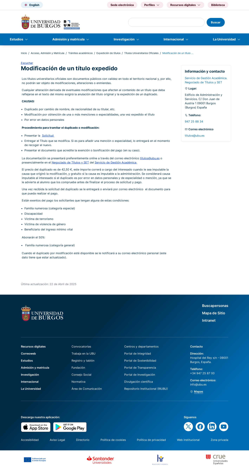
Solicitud (48, 135)
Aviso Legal (57, 440)
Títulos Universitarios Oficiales (141, 53)
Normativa (78, 381)
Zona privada (219, 440)
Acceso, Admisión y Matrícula (47, 53)
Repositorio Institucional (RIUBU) (146, 388)
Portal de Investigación (139, 374)
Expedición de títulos (108, 53)
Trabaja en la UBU (83, 353)
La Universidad (224, 39)
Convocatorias (81, 346)
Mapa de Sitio (213, 313)
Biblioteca (218, 5)
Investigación (124, 39)
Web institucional (188, 440)
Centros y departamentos (141, 346)
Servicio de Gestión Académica (116, 162)
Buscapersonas (215, 306)
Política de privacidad (151, 440)
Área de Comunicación (87, 388)
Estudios (16, 39)
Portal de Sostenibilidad (140, 360)
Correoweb (28, 353)
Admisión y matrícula (68, 39)
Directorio (82, 440)
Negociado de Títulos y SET (70, 162)
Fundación (78, 367)
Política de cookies (113, 440)
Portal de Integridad (137, 353)
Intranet (209, 320)
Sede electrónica (122, 5)
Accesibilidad (30, 440)
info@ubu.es (198, 384)
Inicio (24, 53)
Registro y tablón (83, 360)
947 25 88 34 (194, 121)
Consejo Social (81, 374)
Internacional (174, 39)
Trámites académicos (80, 53)
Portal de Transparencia (140, 367)
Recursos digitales (33, 346)
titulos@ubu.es (150, 158)
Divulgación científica (138, 381)
